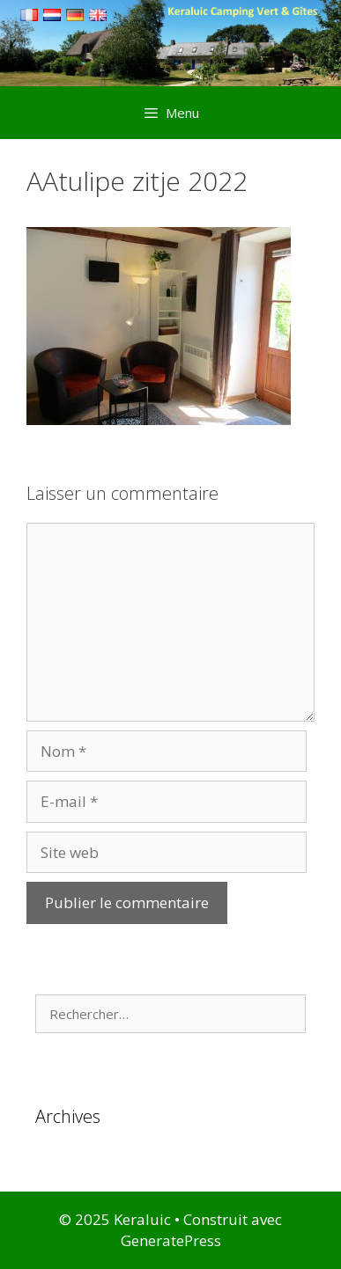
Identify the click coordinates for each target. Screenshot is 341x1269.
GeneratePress (171, 1240)
